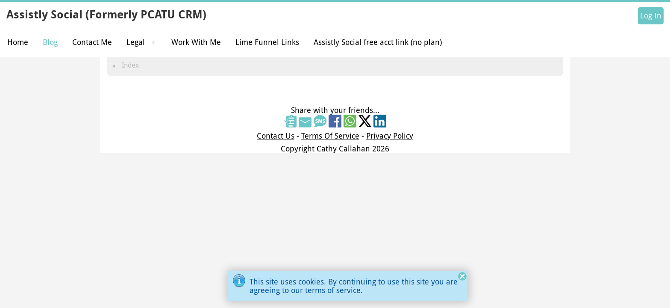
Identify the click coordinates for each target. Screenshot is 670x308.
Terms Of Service (330, 136)
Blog (50, 42)
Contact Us (275, 136)
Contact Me (92, 42)
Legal (135, 42)
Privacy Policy (389, 136)
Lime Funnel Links (267, 42)
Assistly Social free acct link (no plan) (378, 42)
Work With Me (196, 42)
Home (17, 42)
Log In (650, 16)
